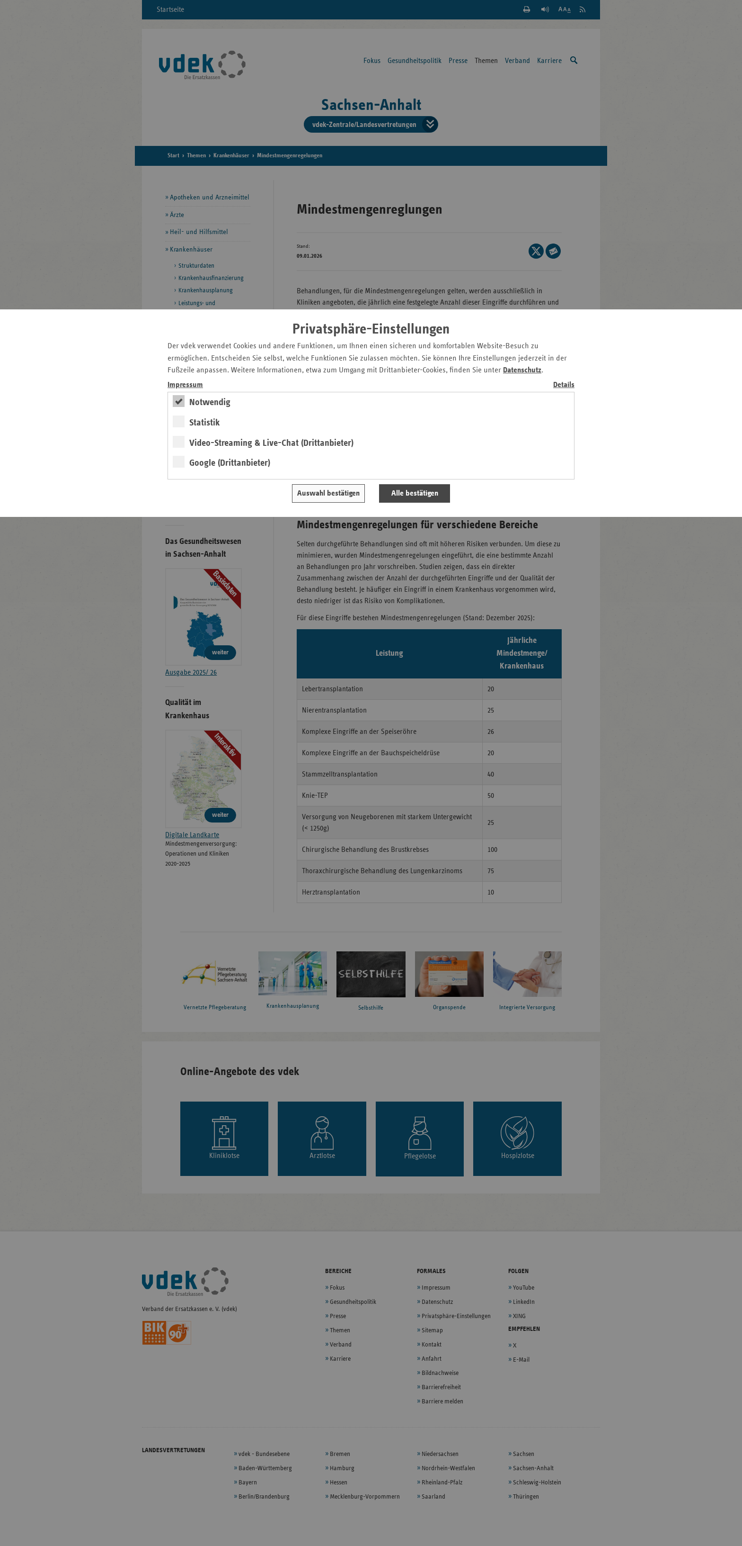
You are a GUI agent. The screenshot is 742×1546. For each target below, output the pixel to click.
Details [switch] (563, 385)
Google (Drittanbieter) (229, 463)
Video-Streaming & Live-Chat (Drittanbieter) (271, 443)
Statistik (204, 422)
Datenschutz (522, 370)
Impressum (185, 385)
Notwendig (209, 402)
